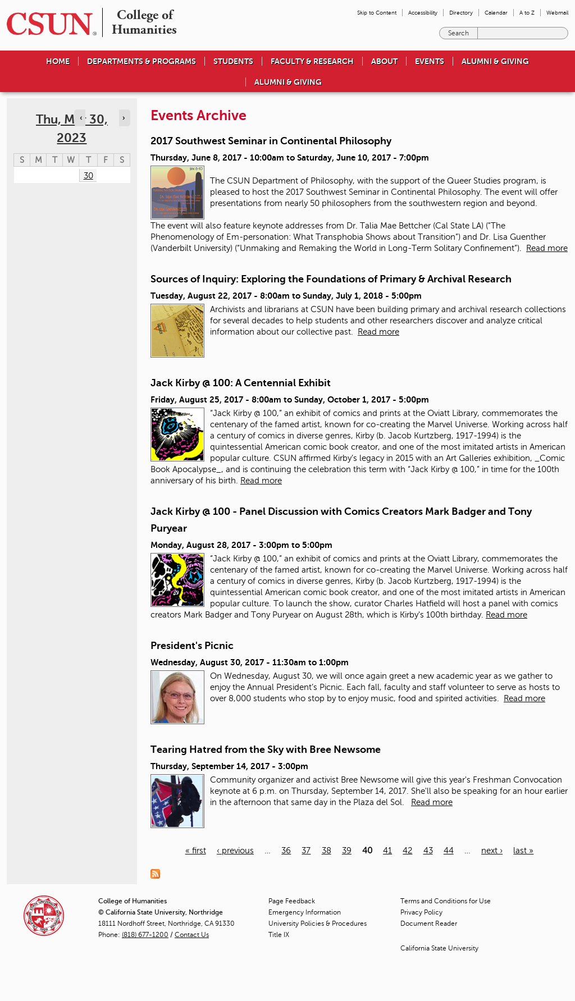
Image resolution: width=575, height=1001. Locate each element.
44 (449, 850)
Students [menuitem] (233, 61)
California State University (439, 948)
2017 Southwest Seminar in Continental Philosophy (270, 141)
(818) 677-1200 (145, 935)
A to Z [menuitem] (527, 13)
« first (195, 850)
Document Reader (428, 923)
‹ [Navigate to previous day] (81, 118)
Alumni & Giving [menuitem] (495, 61)
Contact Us (192, 935)
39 (347, 850)
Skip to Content (376, 13)
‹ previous (235, 850)
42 (407, 850)
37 (306, 850)
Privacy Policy (421, 912)
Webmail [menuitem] (557, 13)
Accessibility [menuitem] (422, 13)
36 (286, 850)
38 (326, 850)
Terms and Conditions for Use (445, 901)
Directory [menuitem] (461, 13)
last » (523, 850)
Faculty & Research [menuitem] (312, 61)
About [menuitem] (384, 61)
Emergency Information (304, 912)
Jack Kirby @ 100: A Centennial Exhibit (240, 382)
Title (278, 935)
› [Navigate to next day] (123, 118)
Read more (547, 248)
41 (387, 850)
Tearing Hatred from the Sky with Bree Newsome (265, 749)
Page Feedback (291, 901)
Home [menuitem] (58, 61)
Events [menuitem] (429, 61)
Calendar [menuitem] (496, 13)
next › (492, 850)
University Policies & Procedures (317, 923)
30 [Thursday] (88, 175)
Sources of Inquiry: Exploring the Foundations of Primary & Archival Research (331, 279)
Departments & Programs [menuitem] (141, 61)
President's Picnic (192, 645)
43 (428, 850)
